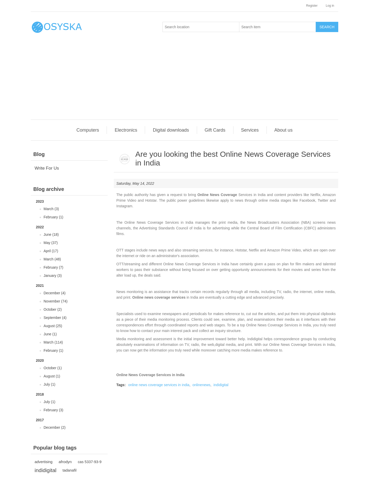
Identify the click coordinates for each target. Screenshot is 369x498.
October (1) (53, 368)
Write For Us (47, 168)
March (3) (51, 209)
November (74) (55, 301)
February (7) (53, 267)
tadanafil (70, 470)
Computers (87, 130)
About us (283, 130)
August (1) (52, 376)
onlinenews (201, 385)
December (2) (55, 427)
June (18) (51, 234)
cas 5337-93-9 (89, 462)
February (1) (53, 217)
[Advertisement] (185, 81)
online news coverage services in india (158, 385)
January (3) (53, 276)
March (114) (53, 342)
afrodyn (65, 462)
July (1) (49, 384)
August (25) (53, 326)
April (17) (51, 251)
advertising (44, 462)
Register (312, 5)
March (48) (52, 259)
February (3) (53, 410)
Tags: (121, 385)
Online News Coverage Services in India (150, 375)
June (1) (50, 334)
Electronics (126, 130)
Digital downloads (171, 130)
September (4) (55, 318)
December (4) (55, 293)
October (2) (53, 309)
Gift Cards (215, 130)
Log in (330, 5)
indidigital (45, 470)
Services (250, 130)
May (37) (51, 243)
